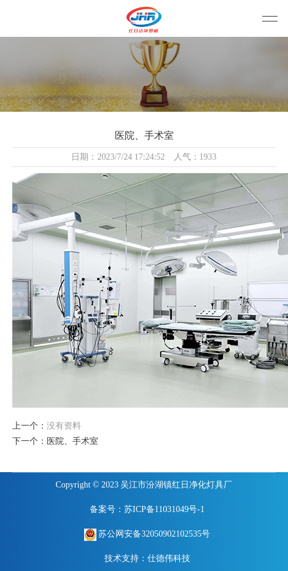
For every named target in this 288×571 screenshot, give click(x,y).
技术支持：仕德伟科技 (147, 558)
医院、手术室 (72, 441)
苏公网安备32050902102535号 (147, 535)
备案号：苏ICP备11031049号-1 (147, 509)
